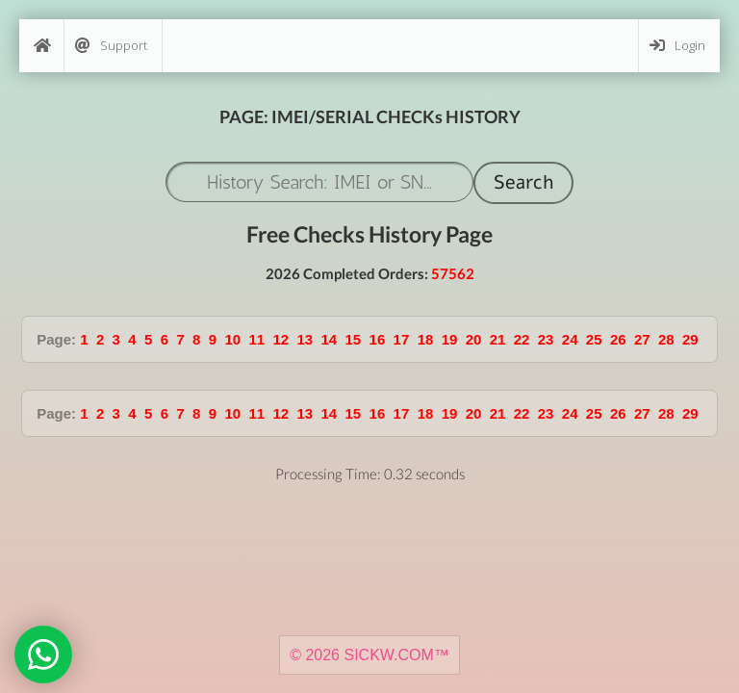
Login (677, 45)
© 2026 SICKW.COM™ (369, 655)
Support (111, 45)
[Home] (41, 45)
